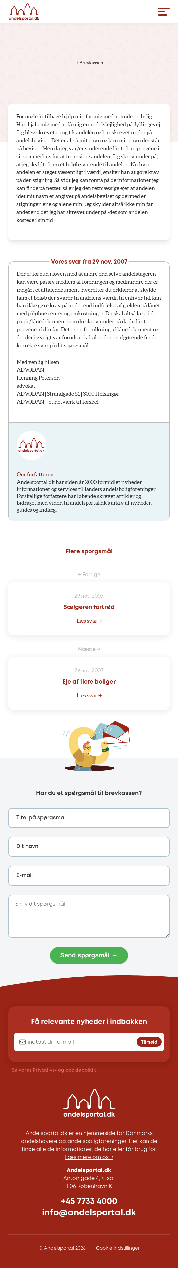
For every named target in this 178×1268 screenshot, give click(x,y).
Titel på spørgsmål (41, 817)
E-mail (24, 875)
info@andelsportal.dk (89, 1213)
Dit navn (27, 846)
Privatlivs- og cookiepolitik (64, 1070)
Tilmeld (149, 1042)
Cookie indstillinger (118, 1248)
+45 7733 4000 (89, 1201)
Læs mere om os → (89, 1157)
